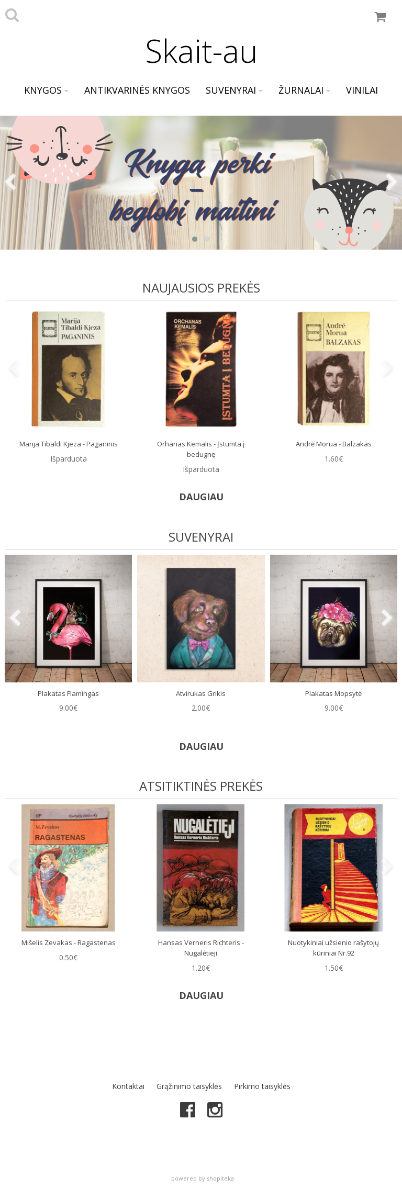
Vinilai (362, 90)
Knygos (46, 90)
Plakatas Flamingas (68, 693)
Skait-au (201, 50)
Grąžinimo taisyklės (189, 1086)
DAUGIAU (201, 496)
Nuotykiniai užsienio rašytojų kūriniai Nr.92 (333, 948)
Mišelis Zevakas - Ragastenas (68, 942)
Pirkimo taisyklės (262, 1086)
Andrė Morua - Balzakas (334, 443)
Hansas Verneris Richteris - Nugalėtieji (201, 948)
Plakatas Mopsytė (333, 693)
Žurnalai (304, 90)
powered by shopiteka (202, 1178)
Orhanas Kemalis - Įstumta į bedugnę (200, 449)
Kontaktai (128, 1086)
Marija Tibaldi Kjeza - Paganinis (68, 443)
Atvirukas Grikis (201, 693)
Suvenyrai (234, 90)
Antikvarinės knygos (137, 90)
